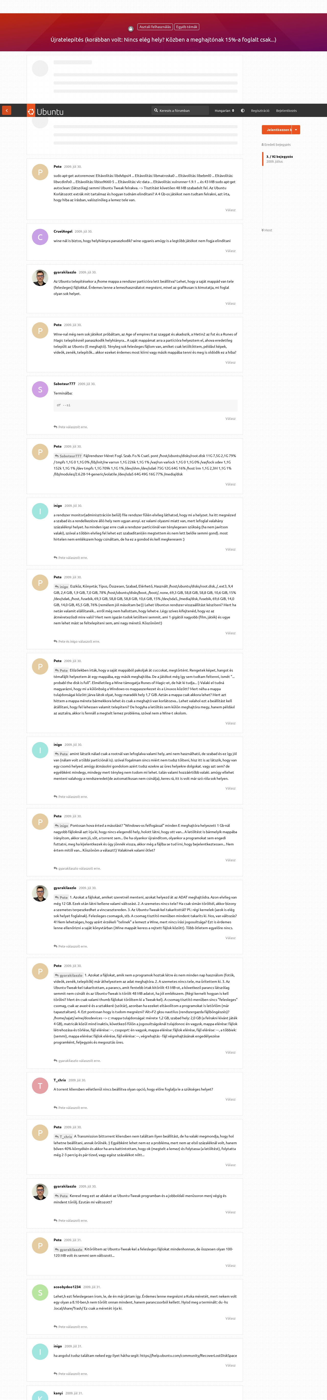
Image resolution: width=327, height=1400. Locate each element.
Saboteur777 (70, 352)
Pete (64, 566)
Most (267, 126)
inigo (64, 483)
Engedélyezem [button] (303, 1391)
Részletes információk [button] (138, 1391)
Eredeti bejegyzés (276, 41)
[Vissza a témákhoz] (6, 6)
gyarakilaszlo (71, 871)
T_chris (66, 1033)
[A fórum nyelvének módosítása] (225, 6)
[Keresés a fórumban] (180, 6)
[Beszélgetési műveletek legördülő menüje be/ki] (296, 26)
